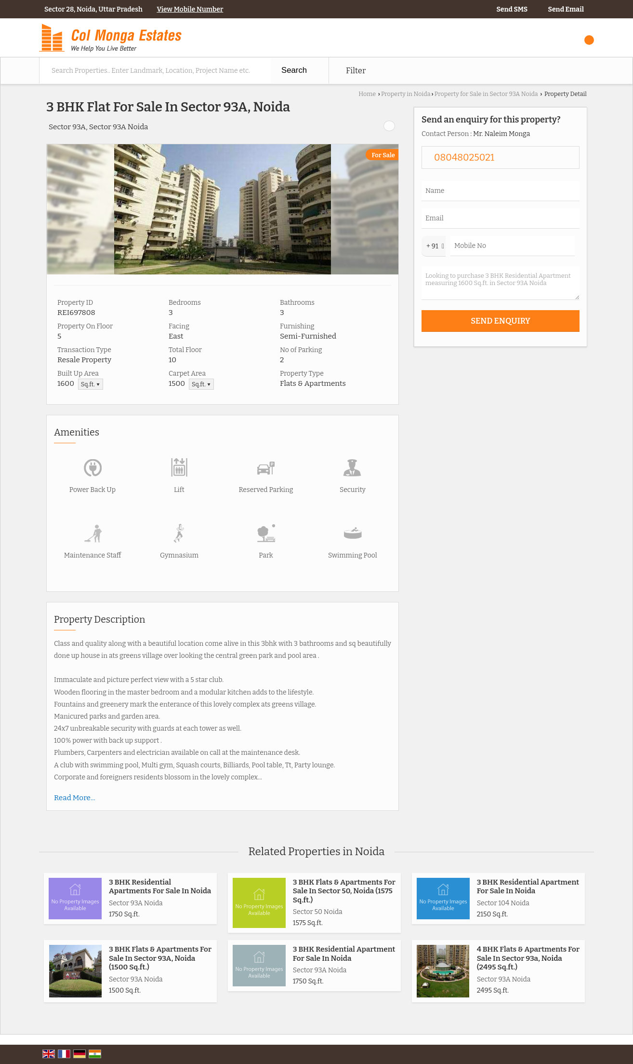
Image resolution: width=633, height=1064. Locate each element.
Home (367, 93)
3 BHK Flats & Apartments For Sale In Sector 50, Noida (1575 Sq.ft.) (344, 891)
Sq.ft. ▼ (90, 384)
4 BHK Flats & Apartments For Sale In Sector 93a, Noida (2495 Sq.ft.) (528, 958)
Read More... (74, 797)
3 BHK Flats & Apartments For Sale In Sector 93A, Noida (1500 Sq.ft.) (160, 958)
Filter (356, 70)
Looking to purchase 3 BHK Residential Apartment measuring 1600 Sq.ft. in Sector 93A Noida (501, 283)
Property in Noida (406, 93)
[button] (190, 9)
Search (294, 70)
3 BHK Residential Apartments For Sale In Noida (160, 886)
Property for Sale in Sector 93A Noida (486, 93)
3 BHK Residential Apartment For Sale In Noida (528, 886)
